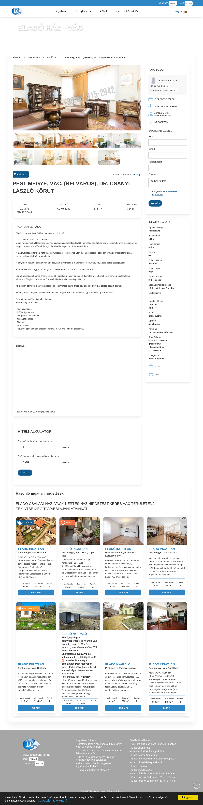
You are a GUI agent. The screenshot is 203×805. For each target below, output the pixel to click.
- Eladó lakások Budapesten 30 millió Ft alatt (153, 777)
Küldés (155, 203)
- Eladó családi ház (140, 747)
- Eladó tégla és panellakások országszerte (152, 773)
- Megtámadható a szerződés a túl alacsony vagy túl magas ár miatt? (98, 745)
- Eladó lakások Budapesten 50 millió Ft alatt (153, 780)
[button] (61, 11)
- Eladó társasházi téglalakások (146, 762)
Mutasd (173, 3)
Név (150, 136)
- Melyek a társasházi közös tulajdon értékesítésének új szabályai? (95, 758)
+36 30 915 (155, 86)
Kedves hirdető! (167, 182)
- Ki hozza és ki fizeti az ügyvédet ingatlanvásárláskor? (93, 765)
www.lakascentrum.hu (36, 754)
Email (151, 149)
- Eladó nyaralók (138, 766)
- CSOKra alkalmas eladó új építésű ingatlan (153, 744)
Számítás (25, 473)
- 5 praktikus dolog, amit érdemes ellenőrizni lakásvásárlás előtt (99, 752)
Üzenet (152, 174)
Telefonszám (155, 161)
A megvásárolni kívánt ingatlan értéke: (35, 441)
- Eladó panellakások (141, 769)
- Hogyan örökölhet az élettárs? (92, 770)
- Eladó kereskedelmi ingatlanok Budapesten (153, 758)
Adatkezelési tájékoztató (52, 801)
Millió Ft (65, 447)
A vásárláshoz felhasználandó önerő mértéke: (39, 456)
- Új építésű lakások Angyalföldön (147, 751)
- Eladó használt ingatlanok (144, 755)
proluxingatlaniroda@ (159, 90)
